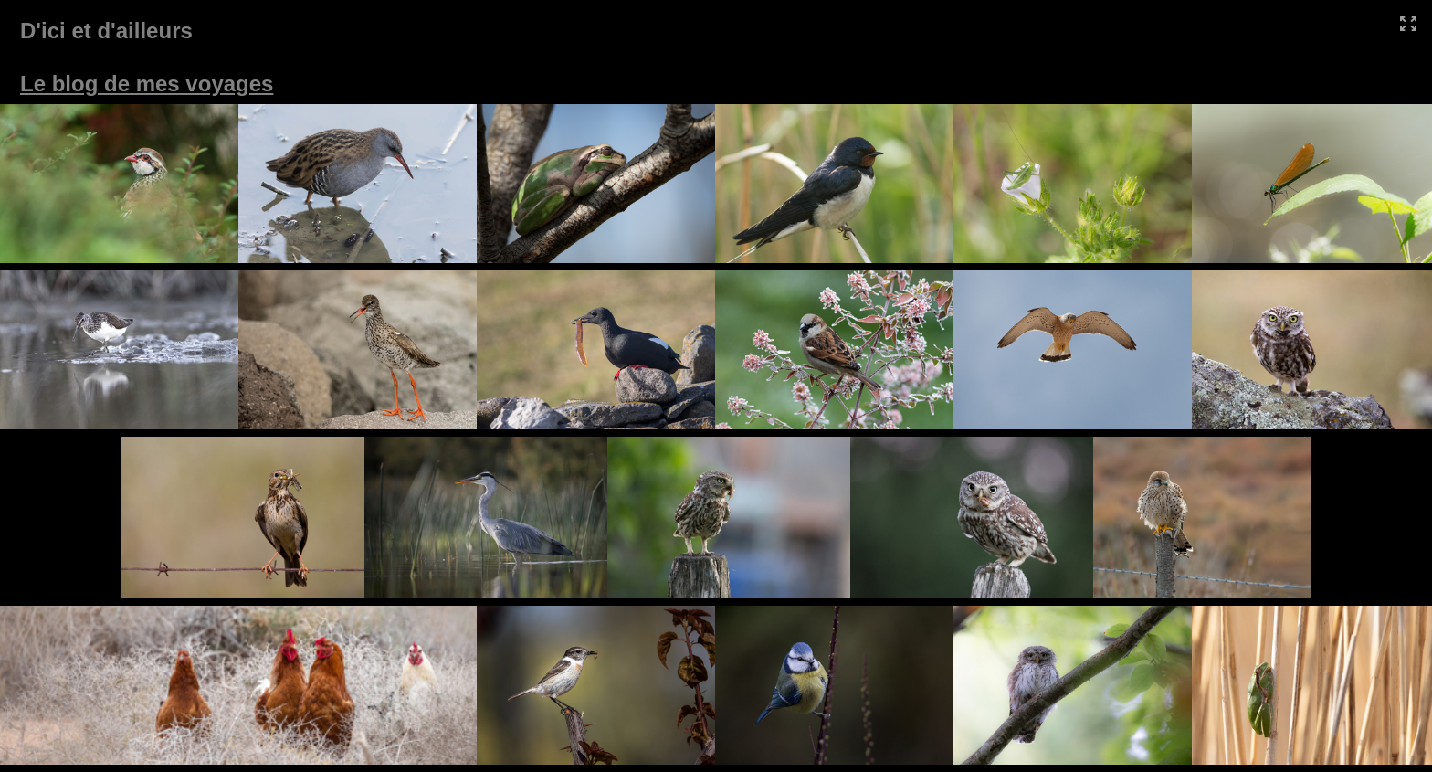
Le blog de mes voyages (146, 83)
